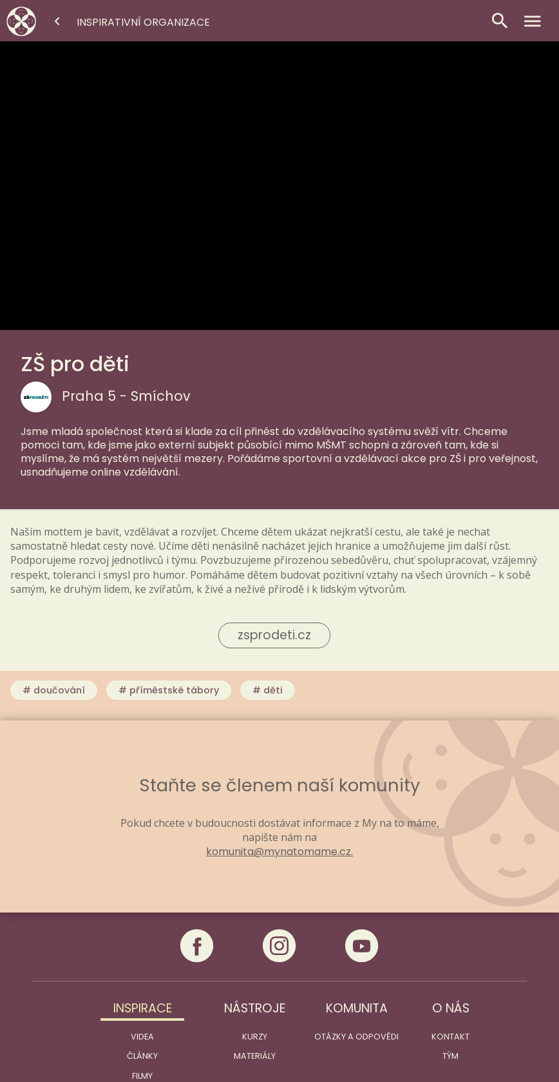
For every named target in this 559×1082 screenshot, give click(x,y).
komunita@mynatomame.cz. (279, 852)
